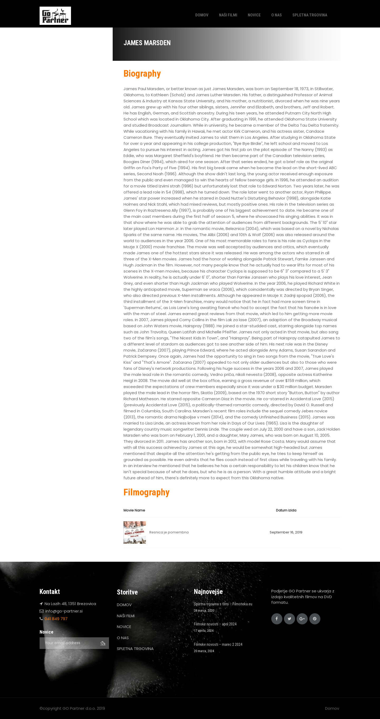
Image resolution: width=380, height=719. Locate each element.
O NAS (276, 15)
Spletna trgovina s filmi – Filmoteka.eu (223, 604)
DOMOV (201, 15)
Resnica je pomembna (169, 532)
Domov (332, 708)
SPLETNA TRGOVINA (309, 15)
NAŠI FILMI (228, 15)
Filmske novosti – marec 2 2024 (218, 644)
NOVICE (254, 15)
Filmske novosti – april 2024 (215, 624)
